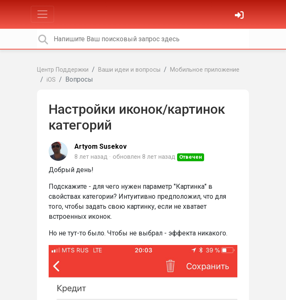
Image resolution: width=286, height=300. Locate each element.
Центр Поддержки (63, 69)
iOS (51, 79)
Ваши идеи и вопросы (129, 69)
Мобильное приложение (204, 69)
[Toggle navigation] (42, 14)
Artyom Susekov (100, 146)
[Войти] (240, 16)
